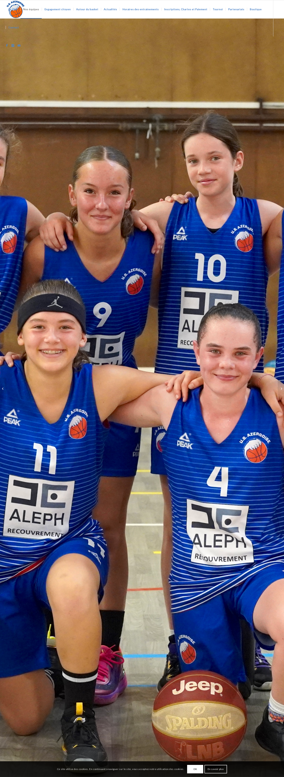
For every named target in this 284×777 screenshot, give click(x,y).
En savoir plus (216, 769)
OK (195, 769)
